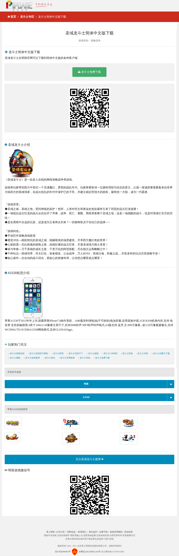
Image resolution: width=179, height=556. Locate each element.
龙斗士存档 (142, 353)
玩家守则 (103, 532)
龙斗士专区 (27, 16)
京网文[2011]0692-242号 (90, 551)
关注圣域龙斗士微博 (89, 459)
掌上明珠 (50, 532)
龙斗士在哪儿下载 (161, 353)
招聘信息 (71, 532)
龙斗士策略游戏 (16, 353)
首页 (13, 16)
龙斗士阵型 (58, 353)
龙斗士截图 (14, 358)
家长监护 (93, 532)
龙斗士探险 (93, 353)
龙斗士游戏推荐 (32, 358)
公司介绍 (60, 532)
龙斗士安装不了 (75, 353)
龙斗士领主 (49, 358)
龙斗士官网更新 (67, 358)
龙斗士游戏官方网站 (38, 353)
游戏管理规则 (116, 532)
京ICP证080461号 (63, 551)
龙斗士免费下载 (89, 72)
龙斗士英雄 (127, 353)
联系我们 (82, 532)
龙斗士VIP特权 (109, 353)
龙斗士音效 (84, 358)
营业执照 (128, 532)
